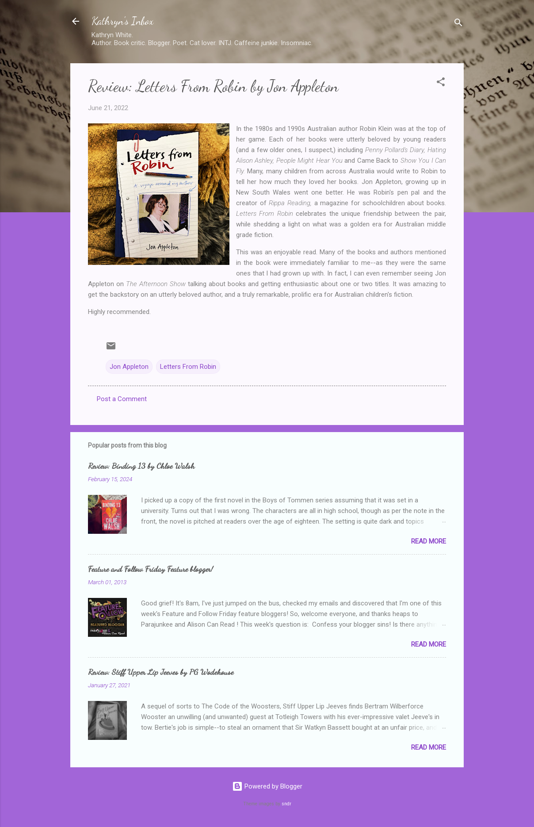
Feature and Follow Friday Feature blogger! (150, 569)
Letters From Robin (188, 367)
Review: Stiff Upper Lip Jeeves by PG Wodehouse (160, 672)
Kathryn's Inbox (122, 21)
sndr (286, 804)
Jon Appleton (129, 367)
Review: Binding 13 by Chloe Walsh (141, 466)
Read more (428, 541)
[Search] (458, 24)
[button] (440, 83)
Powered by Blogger (267, 786)
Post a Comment (122, 399)
